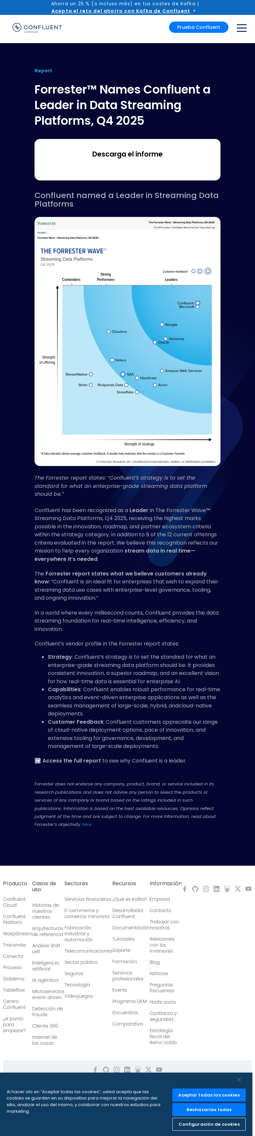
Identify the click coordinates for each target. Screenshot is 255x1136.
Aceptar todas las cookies (208, 1095)
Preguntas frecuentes (162, 987)
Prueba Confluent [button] (198, 27)
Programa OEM (129, 1001)
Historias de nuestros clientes (45, 911)
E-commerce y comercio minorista (86, 913)
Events (119, 990)
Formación (124, 961)
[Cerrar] (239, 1080)
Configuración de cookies (209, 1124)
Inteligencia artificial (45, 966)
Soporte (121, 950)
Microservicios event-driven (48, 994)
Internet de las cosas (44, 1040)
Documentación (130, 927)
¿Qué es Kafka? (129, 899)
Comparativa (127, 1024)
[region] (126, 1104)
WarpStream (17, 933)
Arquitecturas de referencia (47, 931)
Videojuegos (78, 996)
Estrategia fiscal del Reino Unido (163, 1036)
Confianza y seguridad (163, 1016)
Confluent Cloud (14, 902)
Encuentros (125, 1012)
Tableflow (14, 990)
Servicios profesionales (127, 975)
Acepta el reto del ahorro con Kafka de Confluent (120, 11)
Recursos (124, 883)
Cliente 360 (45, 1026)
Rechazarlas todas (209, 1109)
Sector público (81, 962)
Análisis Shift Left (46, 948)
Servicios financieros (87, 899)
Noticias (159, 973)
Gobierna (14, 978)
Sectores (76, 883)
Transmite (14, 945)
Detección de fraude (47, 1011)
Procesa (12, 967)
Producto (15, 883)
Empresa (160, 899)
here (86, 824)
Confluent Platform (14, 919)
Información (166, 883)
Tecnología (77, 984)
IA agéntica (45, 980)
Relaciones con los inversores (162, 945)
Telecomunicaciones (88, 951)
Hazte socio (163, 1002)
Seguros (73, 973)
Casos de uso (44, 886)
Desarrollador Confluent (127, 913)
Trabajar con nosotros (164, 924)
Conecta (13, 956)
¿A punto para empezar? (14, 1024)
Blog (155, 962)
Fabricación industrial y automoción (78, 933)
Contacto (161, 910)
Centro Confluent (14, 1004)
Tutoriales (123, 939)
